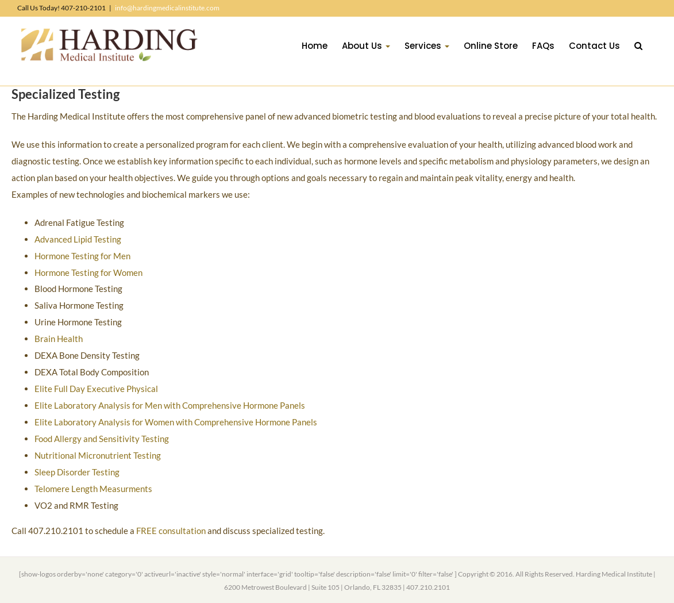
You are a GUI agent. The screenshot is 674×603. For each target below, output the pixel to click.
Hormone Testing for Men (82, 256)
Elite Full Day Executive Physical (96, 388)
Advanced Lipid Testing (77, 239)
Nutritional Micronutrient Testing (97, 455)
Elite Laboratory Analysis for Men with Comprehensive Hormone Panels (169, 405)
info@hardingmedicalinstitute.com (167, 7)
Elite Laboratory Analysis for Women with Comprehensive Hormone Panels (175, 422)
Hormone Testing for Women (88, 272)
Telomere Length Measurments (93, 488)
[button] (638, 45)
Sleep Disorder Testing (77, 472)
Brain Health (58, 338)
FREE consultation (171, 530)
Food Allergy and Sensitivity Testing (101, 438)
